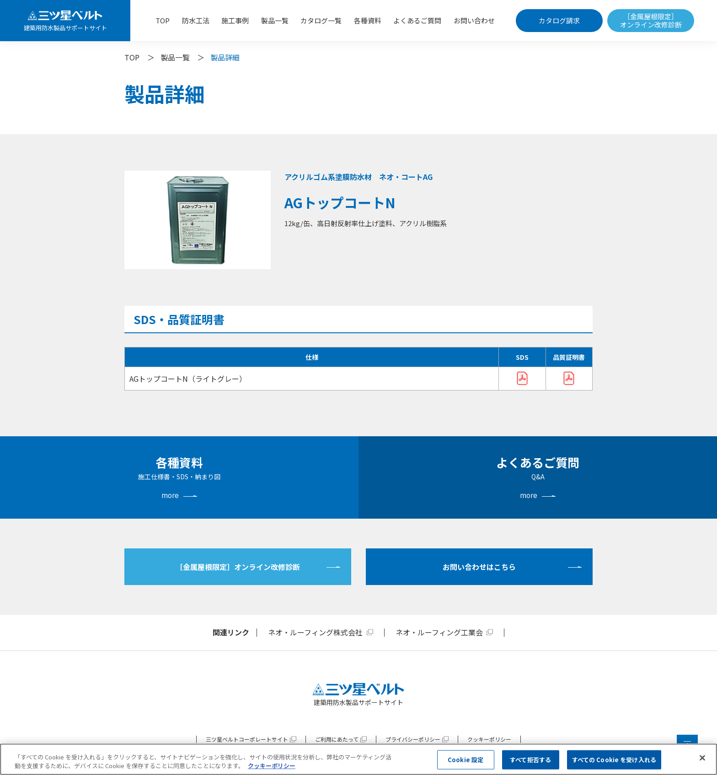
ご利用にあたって (336, 739)
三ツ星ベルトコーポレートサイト (247, 739)
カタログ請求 (559, 20)
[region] (358, 759)
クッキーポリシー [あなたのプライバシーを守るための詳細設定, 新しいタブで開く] (271, 765)
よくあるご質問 (417, 20)
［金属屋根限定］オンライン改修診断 (651, 20)
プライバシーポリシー (412, 739)
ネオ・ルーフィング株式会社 (315, 632)
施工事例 (235, 20)
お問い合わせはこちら (479, 566)
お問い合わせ (474, 20)
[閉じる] (702, 758)
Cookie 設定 (465, 759)
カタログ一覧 (321, 20)
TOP (162, 20)
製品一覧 (275, 20)
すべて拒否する (530, 759)
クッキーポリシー (489, 739)
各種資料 (367, 20)
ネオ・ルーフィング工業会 (439, 632)
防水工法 (195, 20)
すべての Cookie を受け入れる (614, 759)
